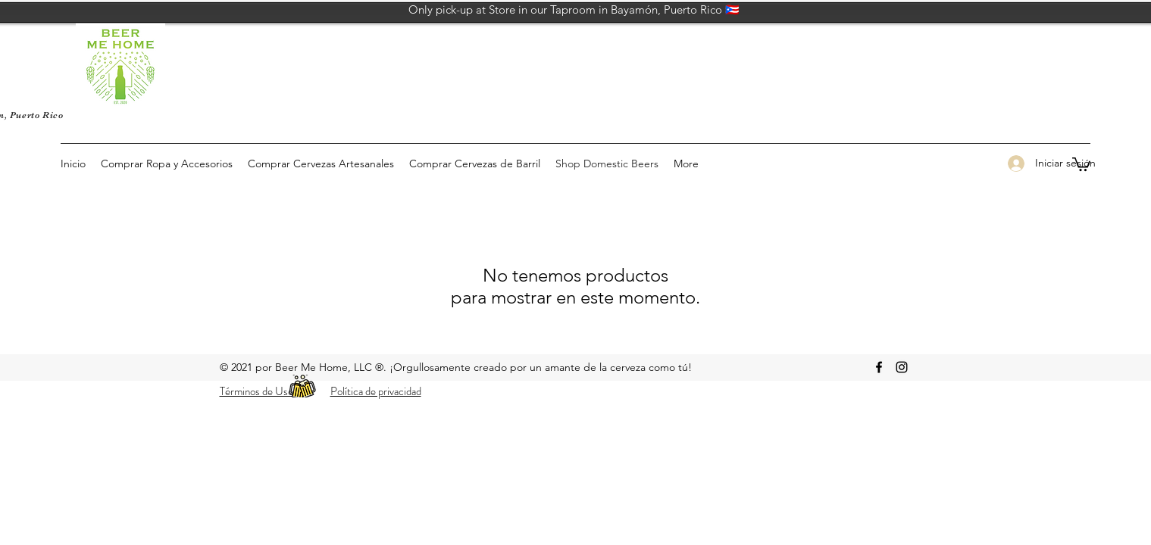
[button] (1081, 163)
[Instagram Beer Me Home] (901, 367)
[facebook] (879, 367)
